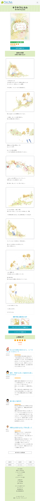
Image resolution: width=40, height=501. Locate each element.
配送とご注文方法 (20, 470)
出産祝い (10, 464)
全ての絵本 (20, 468)
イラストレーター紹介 (20, 477)
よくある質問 (20, 481)
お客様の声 (20, 479)
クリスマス (30, 464)
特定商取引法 (20, 489)
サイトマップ (20, 487)
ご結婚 (30, 462)
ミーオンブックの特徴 (20, 472)
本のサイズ (20, 475)
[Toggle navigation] (37, 2)
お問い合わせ (20, 483)
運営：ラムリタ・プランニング (20, 498)
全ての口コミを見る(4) (20, 452)
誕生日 (10, 462)
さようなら (20, 464)
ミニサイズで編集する (20, 332)
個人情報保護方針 (20, 491)
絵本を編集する (20, 48)
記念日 (20, 462)
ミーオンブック (20, 496)
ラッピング (20, 473)
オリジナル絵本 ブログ (20, 485)
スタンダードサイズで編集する (20, 327)
